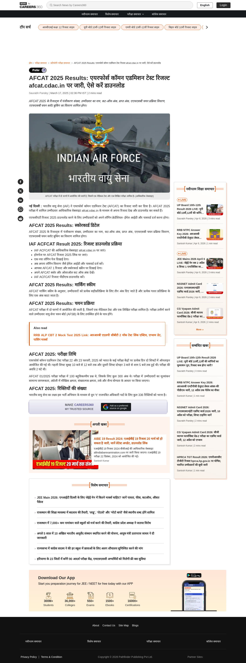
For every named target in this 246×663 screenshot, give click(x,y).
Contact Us (108, 625)
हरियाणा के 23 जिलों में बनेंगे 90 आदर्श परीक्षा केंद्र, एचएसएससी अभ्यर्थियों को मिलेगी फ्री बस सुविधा (91, 559)
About (95, 625)
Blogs (135, 625)
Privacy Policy (29, 656)
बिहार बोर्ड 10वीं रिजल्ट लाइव (183, 27)
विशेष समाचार (112, 14)
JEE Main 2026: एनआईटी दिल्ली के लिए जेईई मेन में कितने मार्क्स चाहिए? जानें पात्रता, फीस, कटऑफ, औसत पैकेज (98, 500)
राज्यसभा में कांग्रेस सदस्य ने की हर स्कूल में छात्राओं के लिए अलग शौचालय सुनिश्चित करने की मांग (90, 548)
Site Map (123, 625)
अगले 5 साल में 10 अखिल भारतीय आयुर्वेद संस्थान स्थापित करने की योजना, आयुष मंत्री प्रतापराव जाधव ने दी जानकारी (95, 536)
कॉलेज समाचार (159, 14)
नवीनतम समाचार (90, 14)
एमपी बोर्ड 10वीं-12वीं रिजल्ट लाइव (142, 27)
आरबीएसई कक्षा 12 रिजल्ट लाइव (58, 27)
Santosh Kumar (101, 461)
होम (30, 63)
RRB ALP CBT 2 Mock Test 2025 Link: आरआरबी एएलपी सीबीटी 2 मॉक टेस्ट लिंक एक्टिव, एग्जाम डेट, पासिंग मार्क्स (97, 337)
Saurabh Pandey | (39, 93)
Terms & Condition (51, 656)
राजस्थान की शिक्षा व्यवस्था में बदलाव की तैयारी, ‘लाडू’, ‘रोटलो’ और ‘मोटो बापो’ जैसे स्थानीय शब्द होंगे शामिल (95, 512)
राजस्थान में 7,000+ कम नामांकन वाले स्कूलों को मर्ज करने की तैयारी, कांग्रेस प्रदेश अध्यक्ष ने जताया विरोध (94, 523)
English (205, 5)
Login (223, 5)
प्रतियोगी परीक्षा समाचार (60, 63)
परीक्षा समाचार (135, 14)
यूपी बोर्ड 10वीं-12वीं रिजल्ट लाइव (100, 27)
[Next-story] (65, 449)
